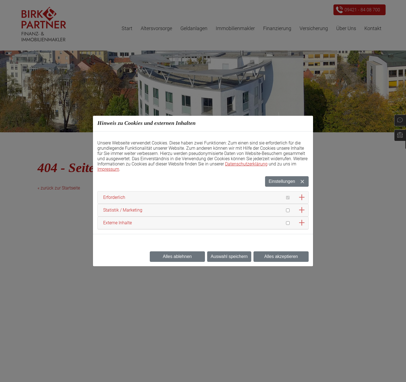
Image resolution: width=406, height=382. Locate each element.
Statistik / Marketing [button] (122, 210)
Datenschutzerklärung (246, 164)
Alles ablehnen (177, 256)
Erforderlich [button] (114, 197)
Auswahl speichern (229, 256)
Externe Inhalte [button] (117, 222)
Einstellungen (282, 181)
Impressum (108, 169)
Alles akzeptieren (281, 256)
